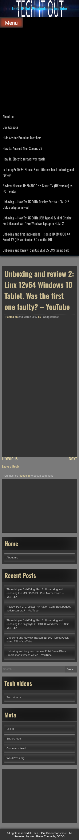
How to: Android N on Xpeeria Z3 (22, 148)
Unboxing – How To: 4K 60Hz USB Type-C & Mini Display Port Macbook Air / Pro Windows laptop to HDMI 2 (37, 220)
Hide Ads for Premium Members (22, 137)
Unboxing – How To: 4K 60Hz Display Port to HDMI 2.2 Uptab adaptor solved (36, 204)
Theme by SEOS (54, 836)
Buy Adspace (10, 127)
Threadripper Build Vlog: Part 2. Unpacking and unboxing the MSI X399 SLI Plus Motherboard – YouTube (35, 593)
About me (8, 116)
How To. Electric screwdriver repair (24, 159)
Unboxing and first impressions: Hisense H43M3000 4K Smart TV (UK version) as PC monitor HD (36, 237)
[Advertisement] (39, 69)
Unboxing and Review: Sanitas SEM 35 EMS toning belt (36, 250)
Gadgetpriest (51, 419)
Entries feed (14, 738)
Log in (10, 728)
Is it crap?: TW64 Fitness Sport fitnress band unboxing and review (38, 172)
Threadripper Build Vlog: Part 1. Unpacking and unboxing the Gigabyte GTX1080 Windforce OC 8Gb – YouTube (39, 624)
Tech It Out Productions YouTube (39, 8)
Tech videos (14, 697)
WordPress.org (15, 758)
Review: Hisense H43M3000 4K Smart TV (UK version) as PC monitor (37, 188)
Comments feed (16, 748)
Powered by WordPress (29, 836)
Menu (11, 23)
